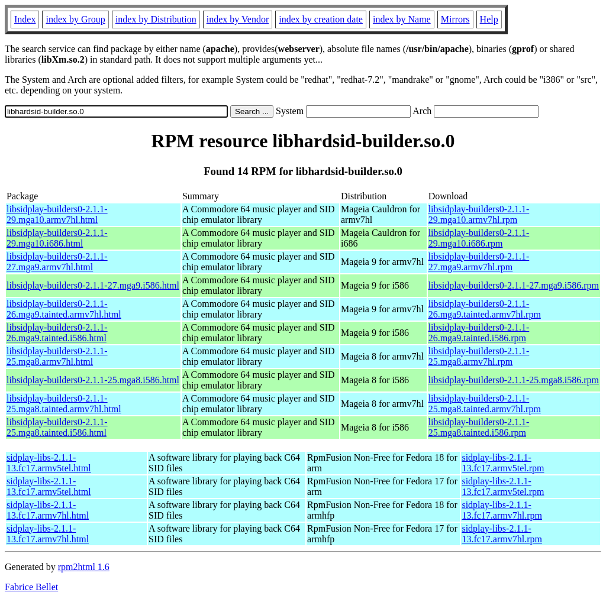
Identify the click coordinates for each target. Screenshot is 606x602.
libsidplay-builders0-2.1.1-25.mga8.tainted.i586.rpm (479, 427)
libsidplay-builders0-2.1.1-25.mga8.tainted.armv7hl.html (64, 403)
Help (489, 19)
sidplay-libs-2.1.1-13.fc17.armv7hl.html (48, 510)
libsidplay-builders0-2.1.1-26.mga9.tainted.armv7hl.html (64, 309)
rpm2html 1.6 (83, 567)
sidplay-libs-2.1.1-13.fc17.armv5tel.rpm (503, 462)
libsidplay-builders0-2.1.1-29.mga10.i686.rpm (479, 238)
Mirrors (455, 19)
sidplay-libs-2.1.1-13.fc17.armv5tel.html (49, 462)
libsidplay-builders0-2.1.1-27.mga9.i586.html (93, 285)
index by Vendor (238, 19)
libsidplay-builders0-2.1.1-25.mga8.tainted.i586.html (57, 427)
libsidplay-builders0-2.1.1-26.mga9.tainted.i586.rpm (479, 332)
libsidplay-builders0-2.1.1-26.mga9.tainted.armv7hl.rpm (484, 309)
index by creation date (321, 19)
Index (25, 19)
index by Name (402, 19)
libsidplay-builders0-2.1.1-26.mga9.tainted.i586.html (57, 332)
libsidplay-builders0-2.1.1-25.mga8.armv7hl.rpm (479, 356)
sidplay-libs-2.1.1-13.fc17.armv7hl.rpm (502, 510)
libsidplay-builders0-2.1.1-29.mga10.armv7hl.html (57, 214)
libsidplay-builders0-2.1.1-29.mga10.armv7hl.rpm (479, 214)
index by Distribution (155, 19)
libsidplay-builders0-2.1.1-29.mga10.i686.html (57, 238)
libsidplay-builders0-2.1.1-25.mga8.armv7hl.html (57, 356)
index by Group (75, 19)
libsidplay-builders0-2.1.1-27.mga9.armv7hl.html (57, 261)
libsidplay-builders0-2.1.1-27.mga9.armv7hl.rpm (479, 261)
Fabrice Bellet (31, 587)
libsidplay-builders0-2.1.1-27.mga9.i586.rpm (513, 285)
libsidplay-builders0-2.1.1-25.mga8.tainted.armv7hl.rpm (484, 403)
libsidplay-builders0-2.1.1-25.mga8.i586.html (93, 380)
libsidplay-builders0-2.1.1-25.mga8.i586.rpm (513, 380)
